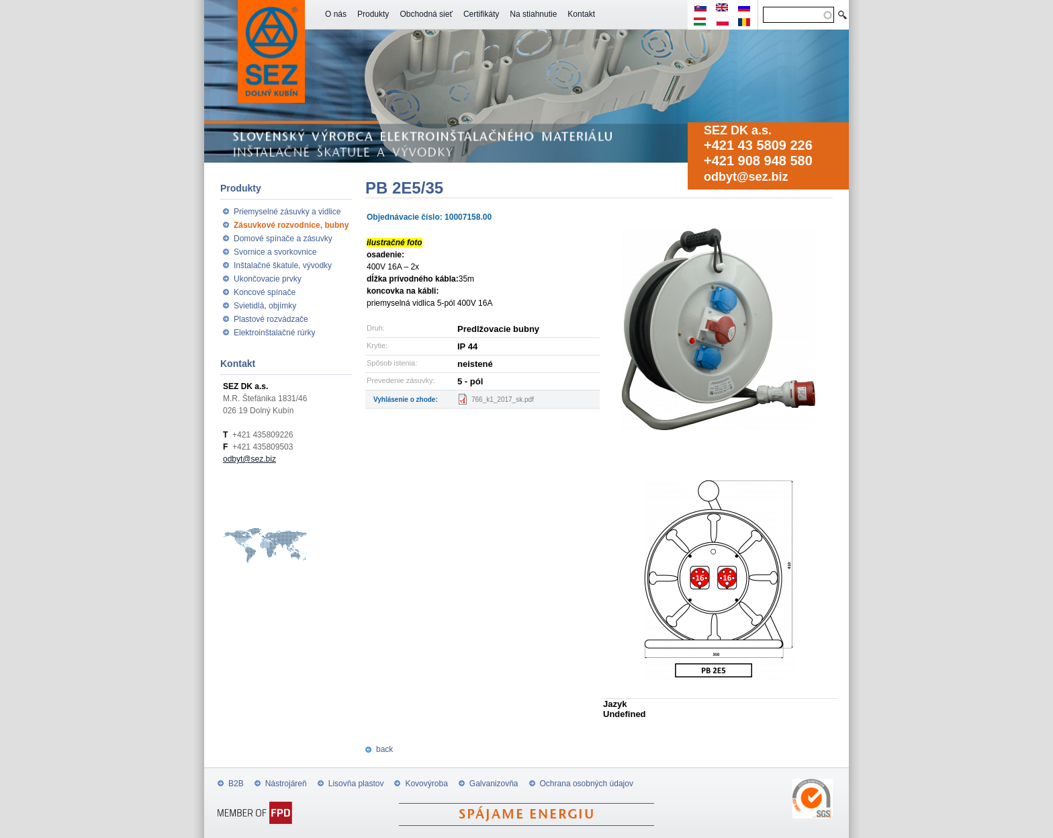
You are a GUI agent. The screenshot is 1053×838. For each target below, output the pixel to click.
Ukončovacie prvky (268, 279)
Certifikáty (481, 14)
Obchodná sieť (426, 14)
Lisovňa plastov (356, 783)
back (384, 749)
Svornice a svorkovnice (275, 252)
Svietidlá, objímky (265, 305)
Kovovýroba (426, 783)
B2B (236, 783)
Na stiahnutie (533, 14)
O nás (336, 14)
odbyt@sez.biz (746, 176)
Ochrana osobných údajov (586, 783)
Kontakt (581, 14)
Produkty (373, 14)
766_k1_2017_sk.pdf (502, 399)
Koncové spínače (264, 292)
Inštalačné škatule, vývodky (283, 265)
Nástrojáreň (286, 783)
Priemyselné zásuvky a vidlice (287, 211)
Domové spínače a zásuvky (283, 238)
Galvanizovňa (493, 783)
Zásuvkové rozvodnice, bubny (291, 225)
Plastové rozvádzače (271, 319)
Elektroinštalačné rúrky (274, 332)
